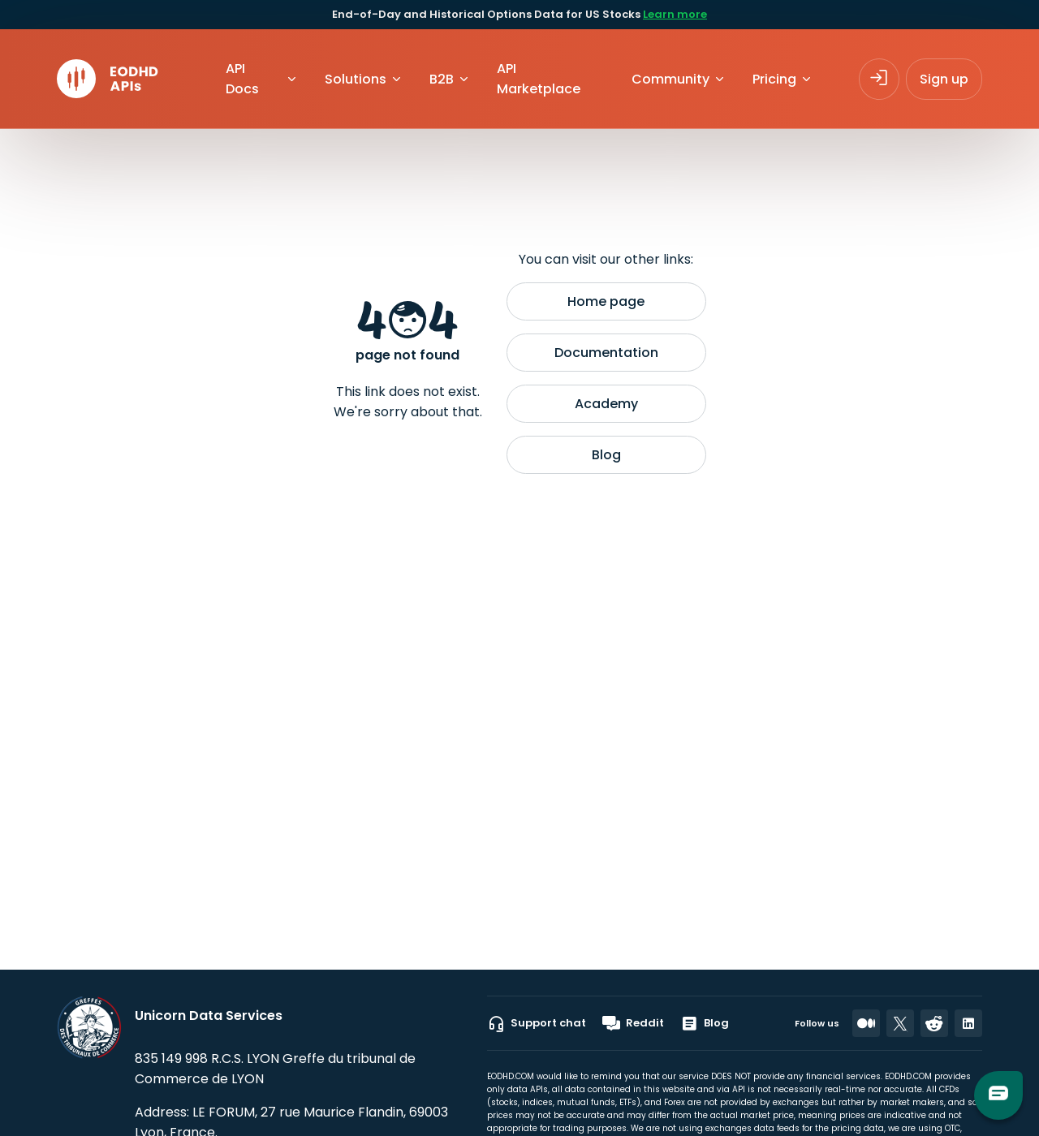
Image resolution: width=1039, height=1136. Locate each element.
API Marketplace (538, 78)
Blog (606, 454)
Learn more (675, 14)
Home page (606, 301)
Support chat (536, 1023)
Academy (606, 403)
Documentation (606, 352)
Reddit (633, 1023)
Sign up (944, 79)
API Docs (242, 78)
